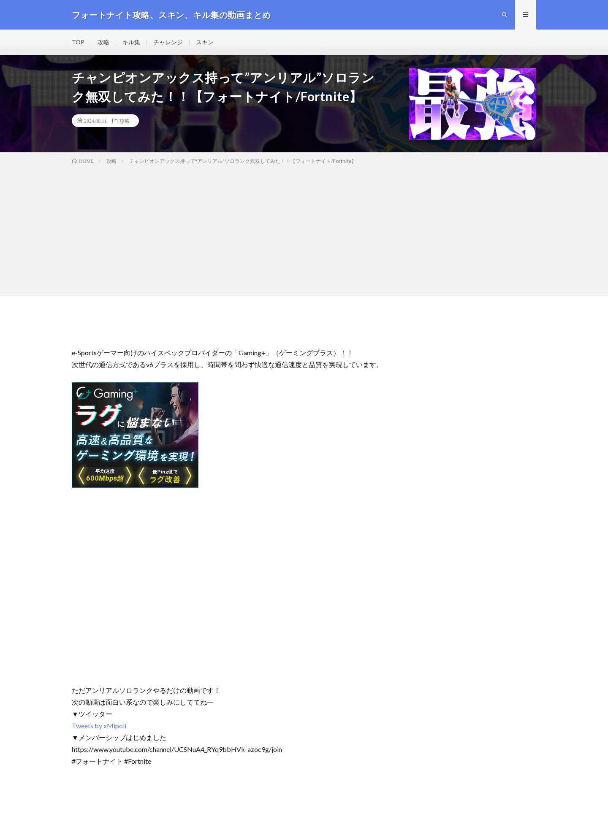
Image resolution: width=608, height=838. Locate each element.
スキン (205, 42)
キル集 (131, 42)
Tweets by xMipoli (99, 726)
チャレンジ (168, 42)
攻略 (103, 42)
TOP (78, 42)
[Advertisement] (304, 229)
